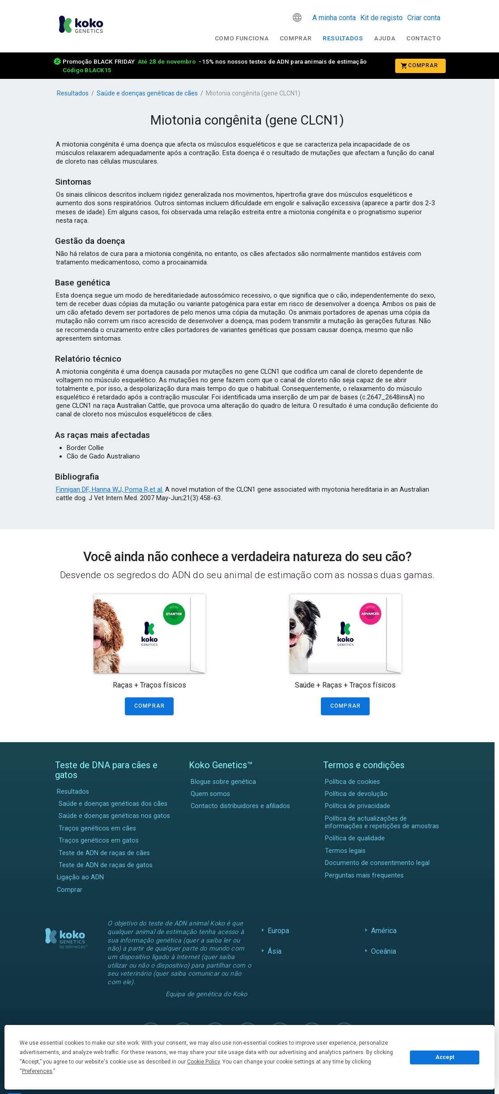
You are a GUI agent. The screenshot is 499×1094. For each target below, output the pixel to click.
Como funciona (242, 38)
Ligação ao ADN (80, 877)
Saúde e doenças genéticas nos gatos (114, 816)
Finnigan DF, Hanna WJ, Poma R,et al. (109, 489)
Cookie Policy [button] (203, 1062)
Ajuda (384, 38)
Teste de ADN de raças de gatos (106, 865)
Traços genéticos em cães (97, 828)
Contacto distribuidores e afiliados (240, 806)
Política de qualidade (355, 838)
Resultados (343, 38)
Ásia (275, 951)
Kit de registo (381, 17)
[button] (297, 17)
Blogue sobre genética (223, 782)
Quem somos (210, 794)
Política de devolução (356, 794)
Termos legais (345, 851)
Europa (279, 930)
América (384, 930)
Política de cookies (352, 782)
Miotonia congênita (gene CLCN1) (253, 93)
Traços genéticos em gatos (99, 840)
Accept (444, 1057)
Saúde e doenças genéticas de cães (147, 93)
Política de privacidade (357, 806)
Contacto (423, 38)
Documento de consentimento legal (377, 863)
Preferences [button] (37, 1071)
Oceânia (384, 951)
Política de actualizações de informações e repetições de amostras (382, 822)
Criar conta (423, 17)
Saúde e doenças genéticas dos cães (113, 804)
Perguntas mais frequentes (364, 875)
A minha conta (334, 17)
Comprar (296, 38)
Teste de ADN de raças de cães (104, 853)
